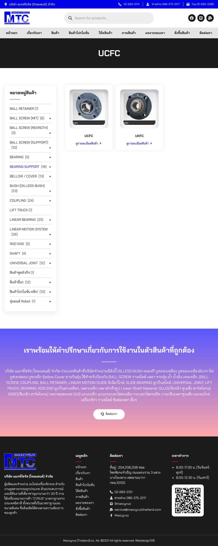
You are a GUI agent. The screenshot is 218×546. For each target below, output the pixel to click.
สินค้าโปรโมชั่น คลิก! (24, 291)
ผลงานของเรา (155, 33)
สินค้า (55, 33)
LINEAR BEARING (23, 219)
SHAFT (15, 253)
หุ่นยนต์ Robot (20, 301)
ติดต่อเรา (205, 33)
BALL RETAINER (22, 108)
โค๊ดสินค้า (105, 33)
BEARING (16, 157)
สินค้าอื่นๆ (16, 282)
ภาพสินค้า (129, 33)
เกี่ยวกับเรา (34, 33)
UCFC (89, 136)
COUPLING (18, 200)
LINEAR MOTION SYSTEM (28, 229)
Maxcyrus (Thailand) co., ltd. (81, 540)
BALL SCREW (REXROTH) (29, 127)
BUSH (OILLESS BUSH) (27, 186)
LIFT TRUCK (19, 210)
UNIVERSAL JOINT (24, 263)
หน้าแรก (11, 33)
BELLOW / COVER (23, 176)
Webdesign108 (145, 540)
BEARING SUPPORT (24, 166)
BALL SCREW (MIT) (24, 118)
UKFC (139, 136)
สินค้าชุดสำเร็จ (20, 272)
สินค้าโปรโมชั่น (79, 33)
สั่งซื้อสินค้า (182, 33)
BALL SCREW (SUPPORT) (29, 142)
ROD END (17, 244)
